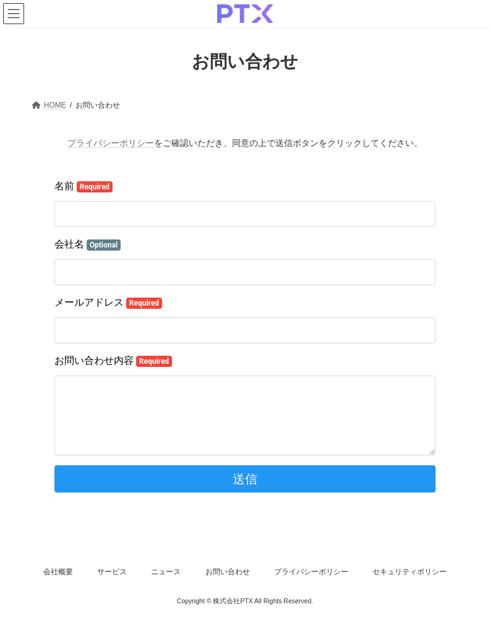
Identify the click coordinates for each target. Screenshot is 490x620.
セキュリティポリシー (409, 571)
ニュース (166, 571)
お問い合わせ (227, 571)
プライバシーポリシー (110, 143)
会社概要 (58, 571)
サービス (112, 571)
